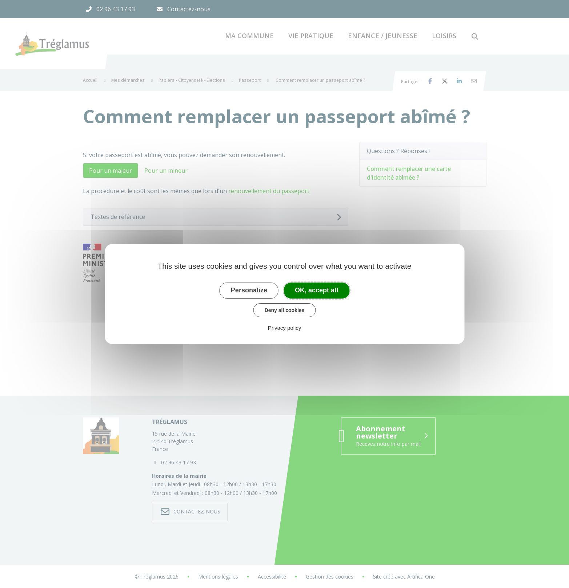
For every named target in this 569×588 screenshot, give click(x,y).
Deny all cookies (285, 310)
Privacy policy (284, 328)
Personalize (249, 290)
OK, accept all (316, 290)
